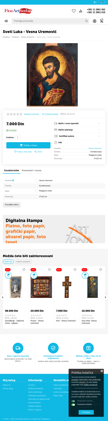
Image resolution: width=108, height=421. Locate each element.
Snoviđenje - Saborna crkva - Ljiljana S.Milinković (14, 322)
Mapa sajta (58, 395)
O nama (31, 385)
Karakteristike (11, 170)
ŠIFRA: (63, 114)
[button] (38, 151)
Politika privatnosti (35, 388)
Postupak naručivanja (37, 395)
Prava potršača (34, 403)
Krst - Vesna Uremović (66, 321)
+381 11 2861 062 (96, 9)
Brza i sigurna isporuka (18, 356)
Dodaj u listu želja (23, 151)
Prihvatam (86, 412)
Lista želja (58, 388)
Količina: (10, 137)
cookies (75, 380)
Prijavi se (6, 385)
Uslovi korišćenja (35, 392)
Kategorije (6, 21)
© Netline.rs (45, 419)
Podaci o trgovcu (35, 410)
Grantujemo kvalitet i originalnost (53, 357)
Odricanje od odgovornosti (39, 399)
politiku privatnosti (90, 385)
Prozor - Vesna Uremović (37, 322)
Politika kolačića (34, 406)
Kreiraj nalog (8, 388)
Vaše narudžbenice (61, 385)
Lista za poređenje (61, 392)
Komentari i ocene (31, 170)
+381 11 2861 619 (96, 12)
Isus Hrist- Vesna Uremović (89, 322)
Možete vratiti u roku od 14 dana (88, 357)
